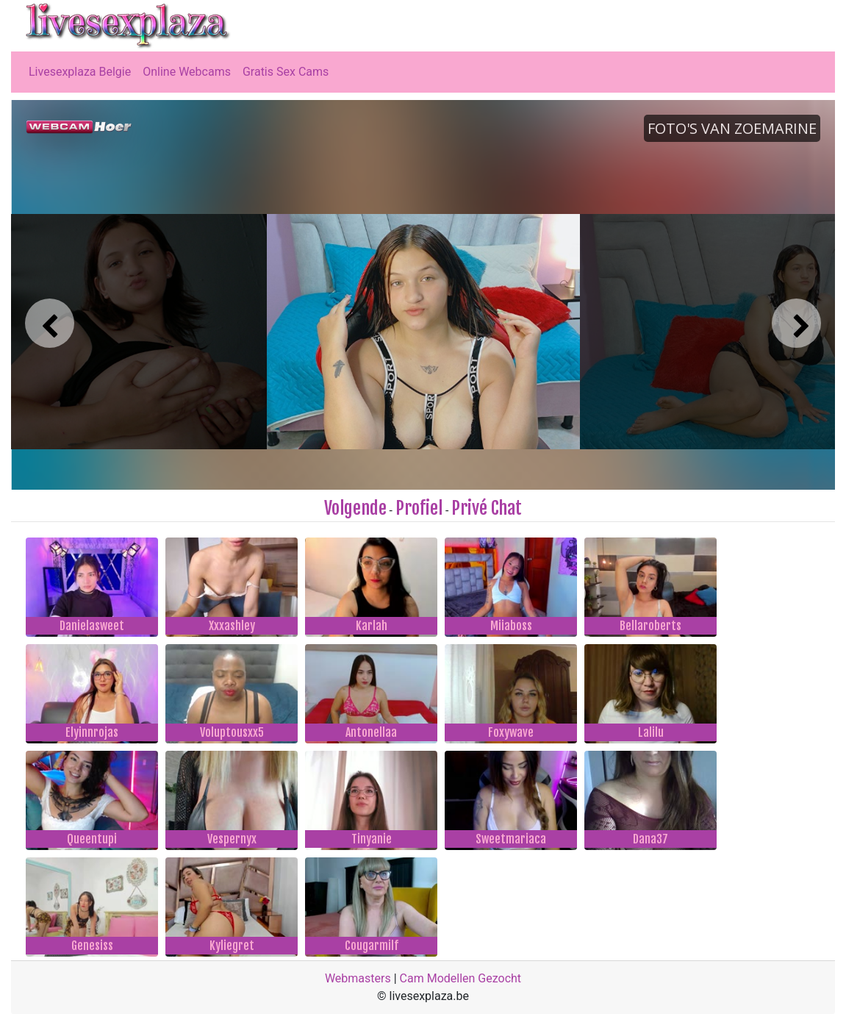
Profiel (418, 508)
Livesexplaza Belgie (80, 72)
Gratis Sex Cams (286, 72)
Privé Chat (486, 508)
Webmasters (358, 978)
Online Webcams (187, 72)
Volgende (355, 508)
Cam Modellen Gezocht (461, 978)
